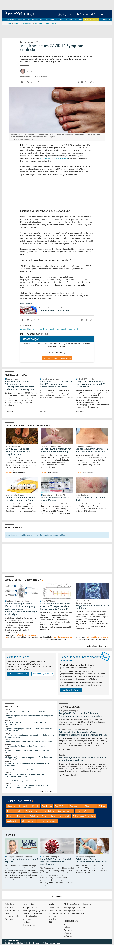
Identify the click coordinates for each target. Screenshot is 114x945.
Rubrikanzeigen (55, 914)
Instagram (68, 936)
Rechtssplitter (13, 822)
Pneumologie (64, 816)
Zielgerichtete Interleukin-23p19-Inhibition (92, 607)
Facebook (68, 930)
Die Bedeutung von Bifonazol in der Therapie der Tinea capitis (92, 451)
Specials (53, 20)
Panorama (9, 919)
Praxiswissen (32, 20)
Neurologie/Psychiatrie (16, 816)
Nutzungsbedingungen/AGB (34, 911)
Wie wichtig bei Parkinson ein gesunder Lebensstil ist (25, 712)
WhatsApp (68, 933)
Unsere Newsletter (18, 801)
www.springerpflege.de (73, 911)
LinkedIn (67, 928)
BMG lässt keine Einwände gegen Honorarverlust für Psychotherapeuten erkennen (24, 776)
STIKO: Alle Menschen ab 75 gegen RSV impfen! (55, 499)
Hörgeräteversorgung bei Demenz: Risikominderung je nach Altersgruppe (27, 765)
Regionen (78, 20)
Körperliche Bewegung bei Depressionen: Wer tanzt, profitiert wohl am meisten (28, 730)
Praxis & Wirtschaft (13, 917)
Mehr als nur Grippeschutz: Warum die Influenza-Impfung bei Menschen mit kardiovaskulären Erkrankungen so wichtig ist (21, 609)
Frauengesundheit (15, 811)
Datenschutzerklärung (32, 914)
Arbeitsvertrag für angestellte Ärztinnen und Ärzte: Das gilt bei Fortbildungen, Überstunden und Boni (28, 758)
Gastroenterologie (33, 811)
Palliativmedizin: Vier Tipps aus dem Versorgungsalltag (25, 746)
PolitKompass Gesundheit (84, 816)
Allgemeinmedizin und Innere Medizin (23, 806)
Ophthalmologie (48, 816)
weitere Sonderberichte (97, 646)
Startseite (9, 908)
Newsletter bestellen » (71, 690)
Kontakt (26, 922)
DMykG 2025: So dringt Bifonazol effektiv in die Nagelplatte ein (18, 452)
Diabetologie (90, 806)
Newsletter (53, 919)
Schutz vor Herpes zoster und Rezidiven (90, 499)
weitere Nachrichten (47, 792)
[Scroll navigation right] (109, 20)
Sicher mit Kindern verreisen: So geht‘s (19, 770)
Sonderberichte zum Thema (23, 580)
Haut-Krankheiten (34, 329)
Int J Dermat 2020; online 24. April (54, 159)
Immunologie (61, 329)
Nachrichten (11, 20)
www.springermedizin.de (74, 908)
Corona (23, 329)
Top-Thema (47, 806)
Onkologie (34, 816)
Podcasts (44, 20)
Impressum (28, 919)
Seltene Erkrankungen (47, 822)
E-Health (102, 806)
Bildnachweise (29, 925)
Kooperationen (65, 20)
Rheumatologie (28, 822)
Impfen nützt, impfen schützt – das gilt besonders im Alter (21, 499)
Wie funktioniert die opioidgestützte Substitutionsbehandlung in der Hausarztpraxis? (29, 737)
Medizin (21, 20)
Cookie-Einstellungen (32, 917)
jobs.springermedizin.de (74, 914)
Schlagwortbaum (30, 908)
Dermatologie (49, 329)
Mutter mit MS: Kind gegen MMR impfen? (20, 781)
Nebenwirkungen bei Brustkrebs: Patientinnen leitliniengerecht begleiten (29, 717)
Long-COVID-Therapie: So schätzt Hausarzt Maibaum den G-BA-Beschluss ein (92, 384)
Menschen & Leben (84, 811)
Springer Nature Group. (51, 943)
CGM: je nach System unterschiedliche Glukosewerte (92, 861)
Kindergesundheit (65, 811)
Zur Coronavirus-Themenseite (54, 311)
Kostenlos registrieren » (43, 674)
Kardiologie (49, 811)
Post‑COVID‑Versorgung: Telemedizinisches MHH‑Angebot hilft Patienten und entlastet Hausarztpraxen (20, 385)
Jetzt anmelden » (18, 674)
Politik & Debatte (91, 20)
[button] (104, 14)
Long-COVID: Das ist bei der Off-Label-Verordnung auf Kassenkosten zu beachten (56, 384)
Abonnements (55, 917)
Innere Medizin (74, 329)
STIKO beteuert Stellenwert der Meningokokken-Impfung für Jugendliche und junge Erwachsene (28, 787)
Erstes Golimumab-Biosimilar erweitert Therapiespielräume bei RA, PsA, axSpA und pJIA (55, 607)
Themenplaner (55, 911)
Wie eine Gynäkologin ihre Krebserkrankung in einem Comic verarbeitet (27, 752)
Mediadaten (54, 908)
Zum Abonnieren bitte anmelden (57, 359)
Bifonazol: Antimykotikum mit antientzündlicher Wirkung (56, 451)
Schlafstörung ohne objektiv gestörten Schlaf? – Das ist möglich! (29, 742)
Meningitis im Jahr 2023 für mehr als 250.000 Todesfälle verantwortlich (26, 724)
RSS (50, 922)
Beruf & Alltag (61, 806)
